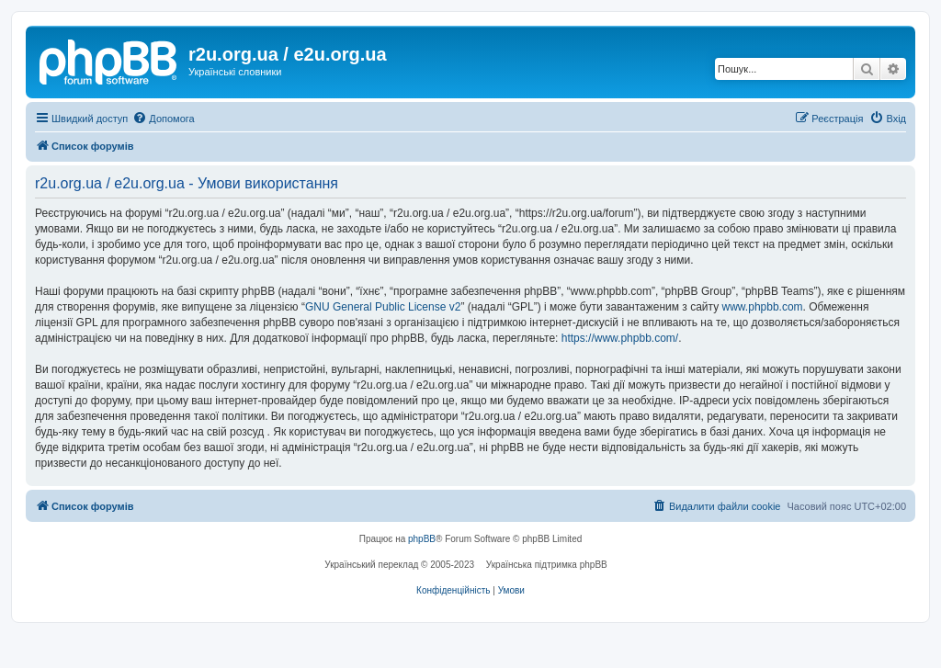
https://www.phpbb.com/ (619, 338)
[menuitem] (163, 119)
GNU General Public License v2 (382, 306)
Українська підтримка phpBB (546, 565)
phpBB (422, 539)
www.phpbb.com (762, 306)
